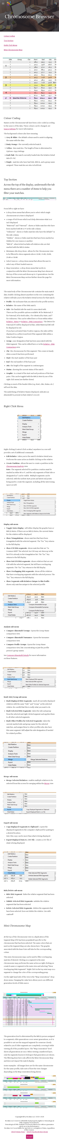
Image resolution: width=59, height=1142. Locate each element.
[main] (29, 16)
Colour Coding (9, 36)
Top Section (8, 41)
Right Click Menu (10, 45)
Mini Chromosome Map (13, 50)
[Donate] (29, 1137)
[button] (3, 3)
